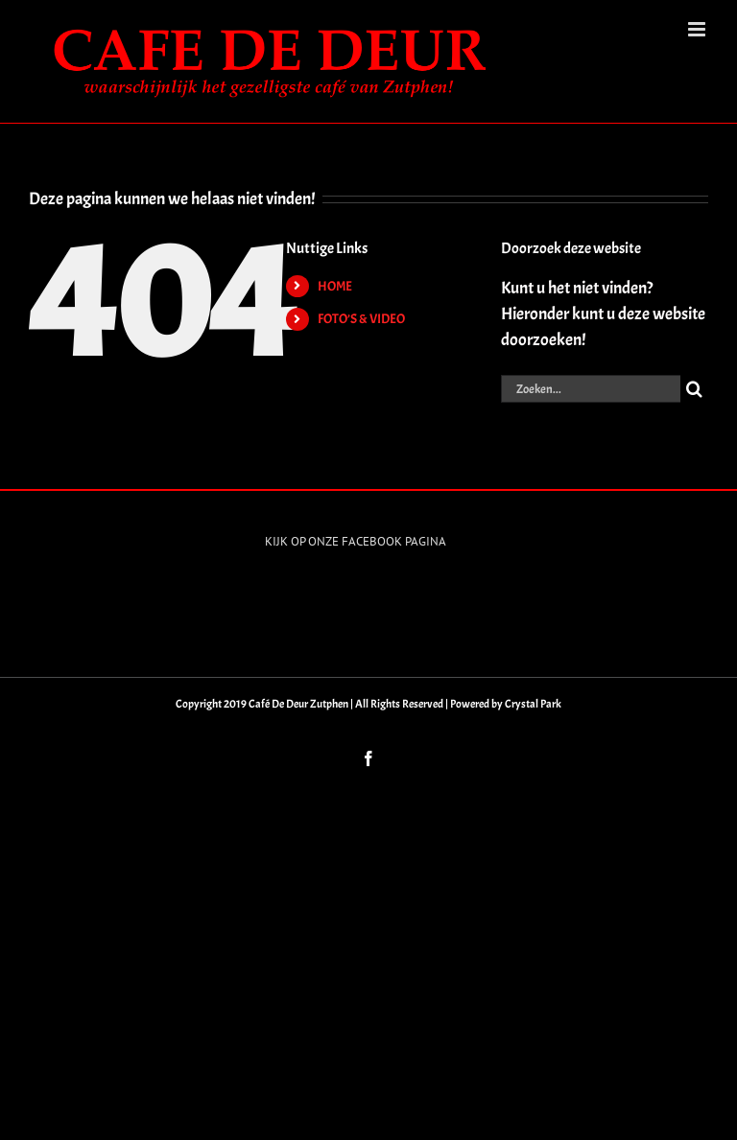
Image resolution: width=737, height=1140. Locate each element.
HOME (335, 286)
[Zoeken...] (590, 389)
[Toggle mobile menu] (698, 29)
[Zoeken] (694, 389)
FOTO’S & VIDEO (361, 319)
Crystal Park (533, 703)
